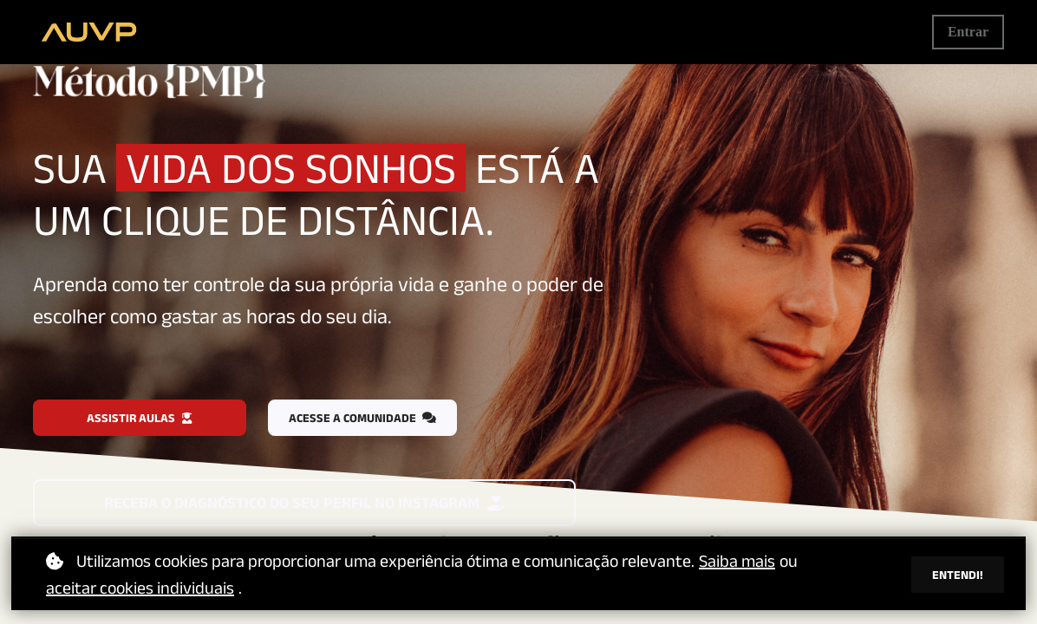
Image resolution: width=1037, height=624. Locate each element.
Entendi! (957, 575)
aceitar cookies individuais (140, 587)
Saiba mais (737, 560)
